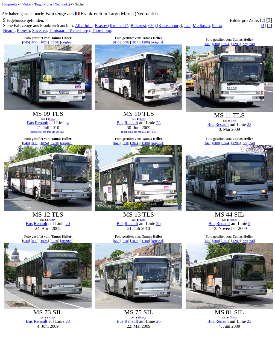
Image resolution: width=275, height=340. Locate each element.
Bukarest (138, 25)
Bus (30, 122)
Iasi (187, 25)
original (66, 42)
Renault (41, 122)
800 (34, 42)
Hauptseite (9, 4)
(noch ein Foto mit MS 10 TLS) (138, 131)
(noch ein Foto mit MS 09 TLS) (47, 131)
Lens (51, 118)
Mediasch (201, 25)
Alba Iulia (83, 25)
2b (158, 223)
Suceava (39, 30)
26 (158, 321)
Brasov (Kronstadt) (111, 25)
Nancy (51, 219)
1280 (54, 42)
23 (158, 122)
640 (26, 42)
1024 (44, 42)
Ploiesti (23, 30)
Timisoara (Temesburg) (69, 30)
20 (67, 223)
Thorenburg (102, 30)
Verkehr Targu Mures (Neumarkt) (46, 4)
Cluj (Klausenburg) (165, 25)
